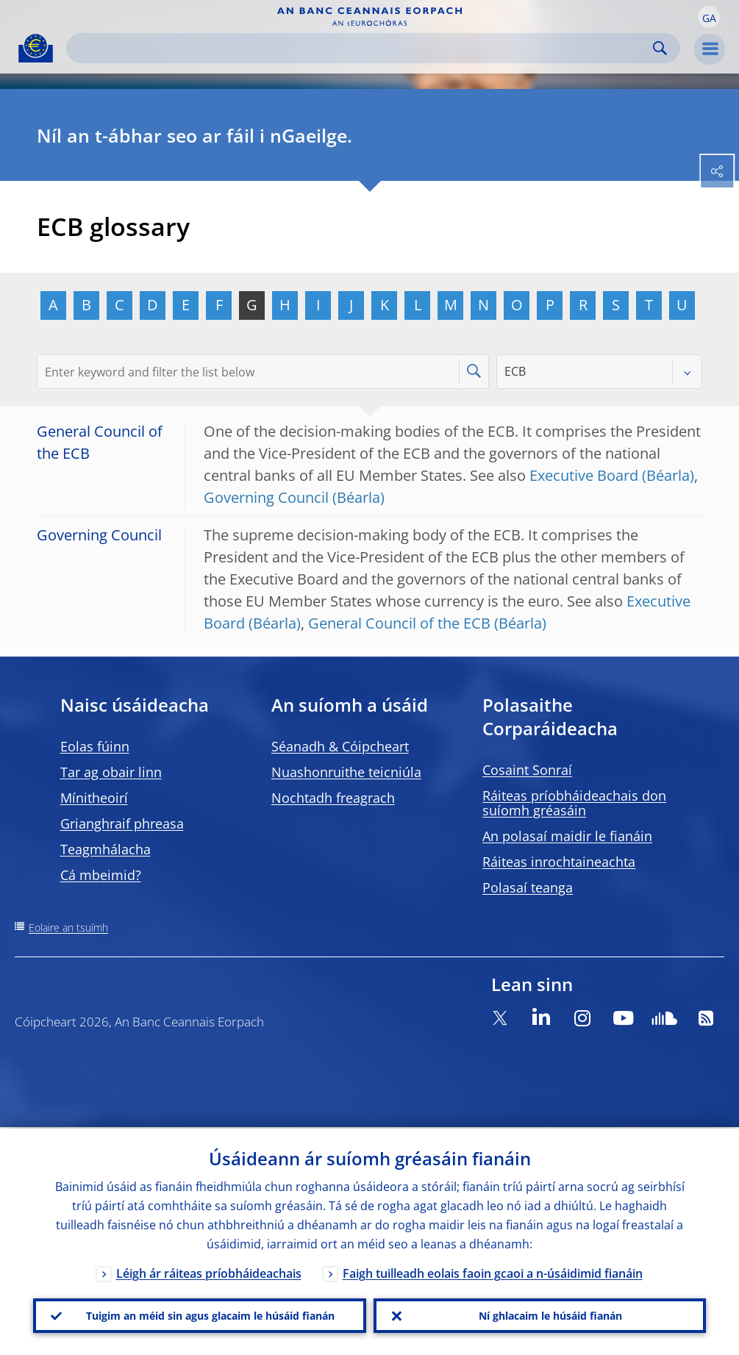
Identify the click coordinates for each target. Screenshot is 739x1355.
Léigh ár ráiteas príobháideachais (208, 1272)
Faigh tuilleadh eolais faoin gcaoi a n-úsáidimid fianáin (493, 1272)
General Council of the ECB (399, 623)
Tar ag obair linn (111, 772)
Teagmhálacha (105, 849)
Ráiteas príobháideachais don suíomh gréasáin (574, 803)
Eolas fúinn (94, 746)
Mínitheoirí (94, 798)
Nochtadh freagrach (333, 798)
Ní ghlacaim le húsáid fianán (550, 1315)
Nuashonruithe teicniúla (346, 772)
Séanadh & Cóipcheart (340, 746)
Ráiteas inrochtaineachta (558, 861)
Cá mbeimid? (100, 875)
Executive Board (583, 475)
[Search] (361, 48)
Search (660, 48)
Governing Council (266, 497)
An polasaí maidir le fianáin (567, 836)
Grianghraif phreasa (122, 823)
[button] (709, 17)
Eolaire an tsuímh (68, 927)
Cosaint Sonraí (527, 770)
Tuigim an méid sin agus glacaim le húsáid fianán (210, 1315)
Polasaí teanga (527, 887)
